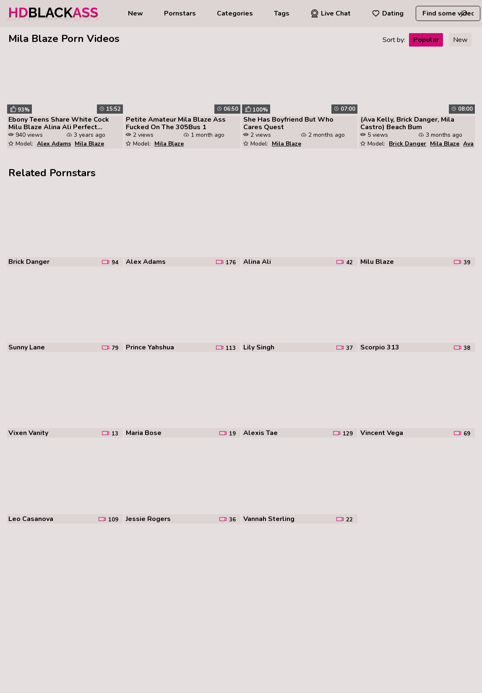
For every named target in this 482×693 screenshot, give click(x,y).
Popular (426, 39)
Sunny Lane (26, 347)
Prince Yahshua (150, 347)
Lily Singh (258, 347)
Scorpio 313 (379, 347)
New (135, 13)
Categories (235, 13)
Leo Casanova (30, 519)
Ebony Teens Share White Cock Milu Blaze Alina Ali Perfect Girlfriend (58, 123)
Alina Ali (257, 262)
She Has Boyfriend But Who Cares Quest (288, 123)
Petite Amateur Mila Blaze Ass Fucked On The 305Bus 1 (176, 123)
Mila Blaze (89, 144)
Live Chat (330, 13)
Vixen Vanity (28, 433)
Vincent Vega (381, 433)
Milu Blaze (377, 262)
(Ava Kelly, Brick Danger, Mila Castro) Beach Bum (407, 123)
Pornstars (180, 13)
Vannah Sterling (268, 519)
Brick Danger (407, 144)
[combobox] (448, 13)
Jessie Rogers (148, 519)
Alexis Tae (260, 433)
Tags (281, 13)
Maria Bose (144, 433)
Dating (388, 13)
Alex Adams (54, 144)
